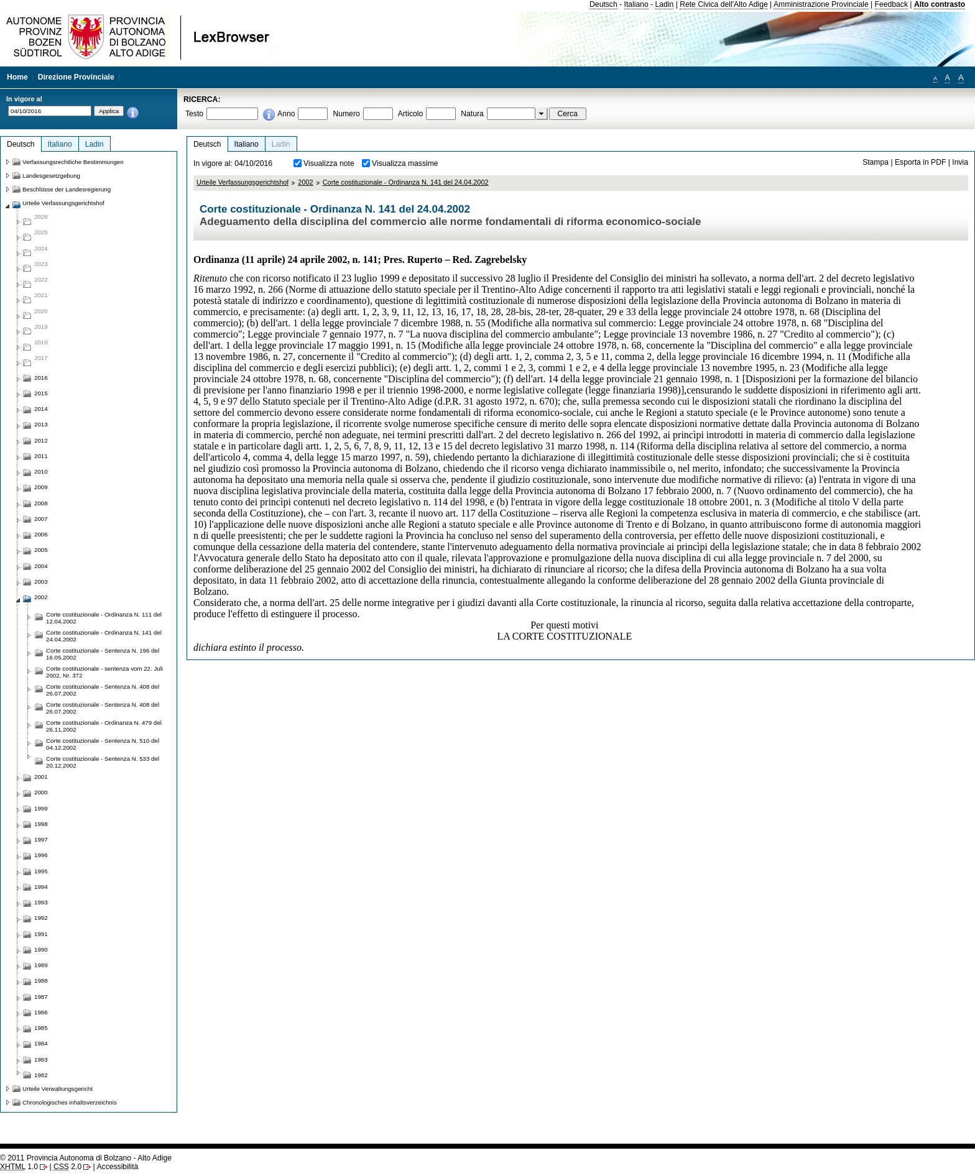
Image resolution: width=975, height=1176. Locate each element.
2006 (41, 534)
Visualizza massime (405, 163)
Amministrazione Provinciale (821, 4)
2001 (41, 776)
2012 (41, 440)
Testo (194, 113)
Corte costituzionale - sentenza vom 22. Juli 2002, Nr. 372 (104, 672)
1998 (41, 823)
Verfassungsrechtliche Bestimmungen (73, 161)
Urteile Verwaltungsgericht (57, 1088)
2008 (41, 503)
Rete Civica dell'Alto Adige (724, 4)
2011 (41, 455)
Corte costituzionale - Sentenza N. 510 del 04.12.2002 (102, 744)
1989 (41, 965)
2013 (41, 424)
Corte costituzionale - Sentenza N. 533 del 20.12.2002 (102, 762)
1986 (41, 1012)
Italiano (636, 4)
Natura (472, 113)
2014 (41, 408)
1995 (41, 871)
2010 (41, 471)
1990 (41, 949)
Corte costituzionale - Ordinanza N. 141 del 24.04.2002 (406, 182)
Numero (346, 113)
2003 (41, 581)
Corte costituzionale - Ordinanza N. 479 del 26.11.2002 (104, 726)
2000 (41, 792)
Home (17, 77)
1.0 (19, 1166)
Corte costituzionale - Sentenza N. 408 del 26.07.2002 (102, 690)
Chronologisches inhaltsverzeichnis (69, 1102)
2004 (41, 566)
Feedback (891, 4)
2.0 (67, 1166)
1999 (41, 808)
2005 (41, 549)
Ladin (664, 4)
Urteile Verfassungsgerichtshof (242, 182)
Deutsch (603, 4)
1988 (41, 980)
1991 (41, 933)
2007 (41, 518)
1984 (41, 1043)
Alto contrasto (939, 4)
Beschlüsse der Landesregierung (66, 189)
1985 (41, 1027)
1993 (41, 902)
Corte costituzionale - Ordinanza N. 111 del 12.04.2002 (104, 618)
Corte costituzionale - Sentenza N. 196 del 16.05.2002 (102, 654)
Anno (286, 113)
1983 (41, 1059)
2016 (41, 377)
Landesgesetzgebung (51, 175)
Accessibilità (117, 1166)
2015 (41, 393)
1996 (41, 855)
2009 (41, 487)
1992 (41, 917)
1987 (41, 996)
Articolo (410, 113)
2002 (305, 182)
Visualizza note (328, 163)
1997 (41, 839)
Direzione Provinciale (76, 77)
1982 (41, 1075)
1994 (41, 886)
